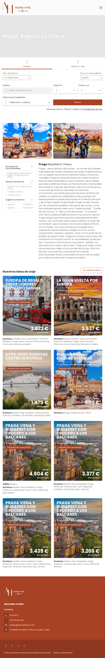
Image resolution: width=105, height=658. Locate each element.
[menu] (101, 7)
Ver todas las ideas (91, 270)
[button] (8, 141)
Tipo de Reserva (10, 73)
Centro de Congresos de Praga (18, 187)
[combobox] (88, 78)
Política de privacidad (63, 653)
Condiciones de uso (92, 109)
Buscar (78, 102)
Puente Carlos (13, 195)
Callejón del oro (14, 192)
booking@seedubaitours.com (22, 625)
